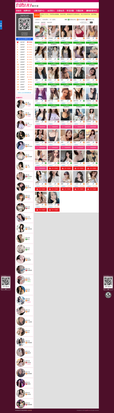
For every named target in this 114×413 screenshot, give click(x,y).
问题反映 (79, 11)
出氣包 (29, 394)
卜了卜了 (29, 124)
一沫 (28, 167)
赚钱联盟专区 (91, 11)
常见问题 (70, 11)
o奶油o (29, 362)
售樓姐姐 (29, 270)
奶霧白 (29, 384)
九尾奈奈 (29, 229)
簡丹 (28, 249)
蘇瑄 (28, 300)
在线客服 (30, 410)
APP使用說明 (24, 33)
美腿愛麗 (29, 404)
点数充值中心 (39, 11)
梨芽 (28, 311)
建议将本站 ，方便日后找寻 (26, 1)
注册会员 (60, 11)
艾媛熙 (29, 114)
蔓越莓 (29, 260)
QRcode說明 (24, 35)
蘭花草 (29, 353)
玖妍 (28, 136)
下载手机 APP (24, 15)
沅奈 (28, 291)
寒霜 (28, 208)
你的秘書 (29, 156)
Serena (29, 218)
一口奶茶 (29, 322)
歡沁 (28, 239)
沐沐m (29, 279)
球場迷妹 (29, 342)
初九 (28, 332)
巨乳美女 (29, 176)
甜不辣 (29, 187)
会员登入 (51, 11)
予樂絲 (29, 104)
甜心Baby (29, 146)
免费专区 (27, 11)
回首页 (18, 11)
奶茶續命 (29, 373)
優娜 (28, 197)
